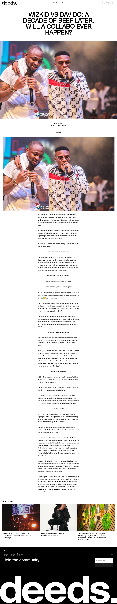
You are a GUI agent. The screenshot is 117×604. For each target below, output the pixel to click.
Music (58, 133)
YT (59, 2)
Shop (111, 555)
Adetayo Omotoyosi (58, 125)
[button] (107, 3)
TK (62, 2)
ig (54, 2)
